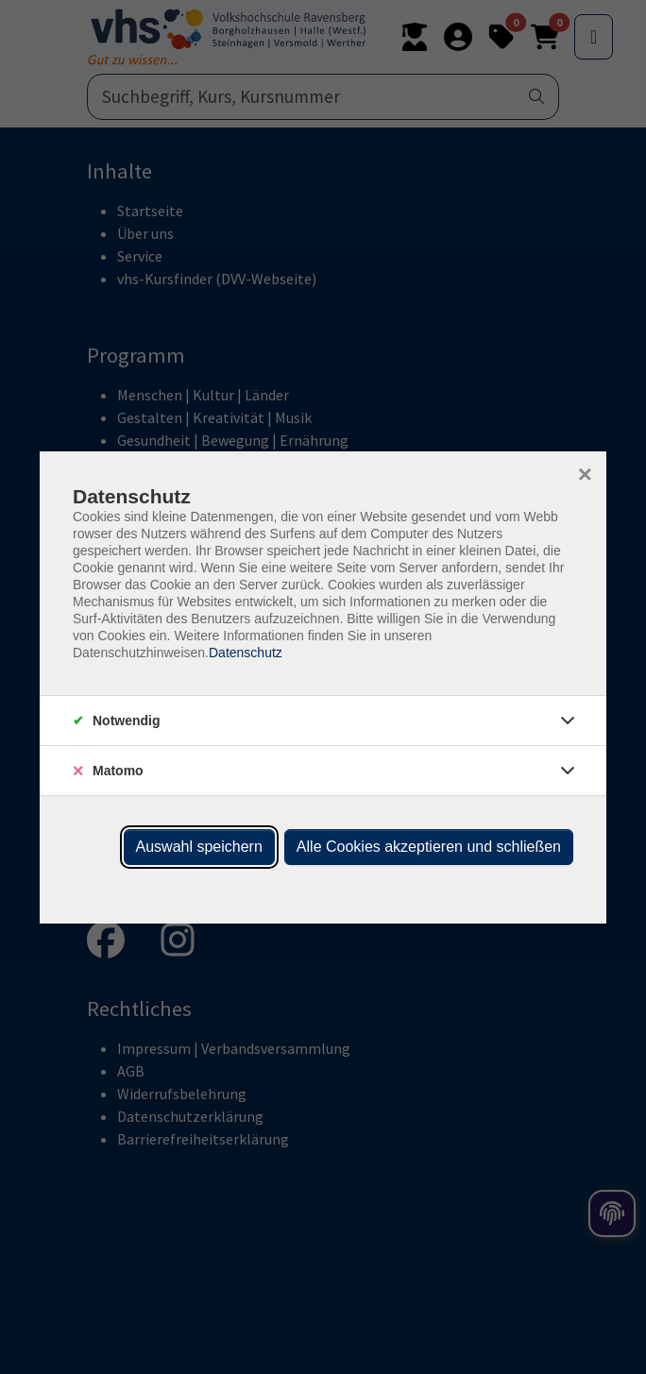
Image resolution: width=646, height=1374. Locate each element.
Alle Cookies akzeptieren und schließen (429, 847)
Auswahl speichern (199, 847)
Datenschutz (245, 652)
